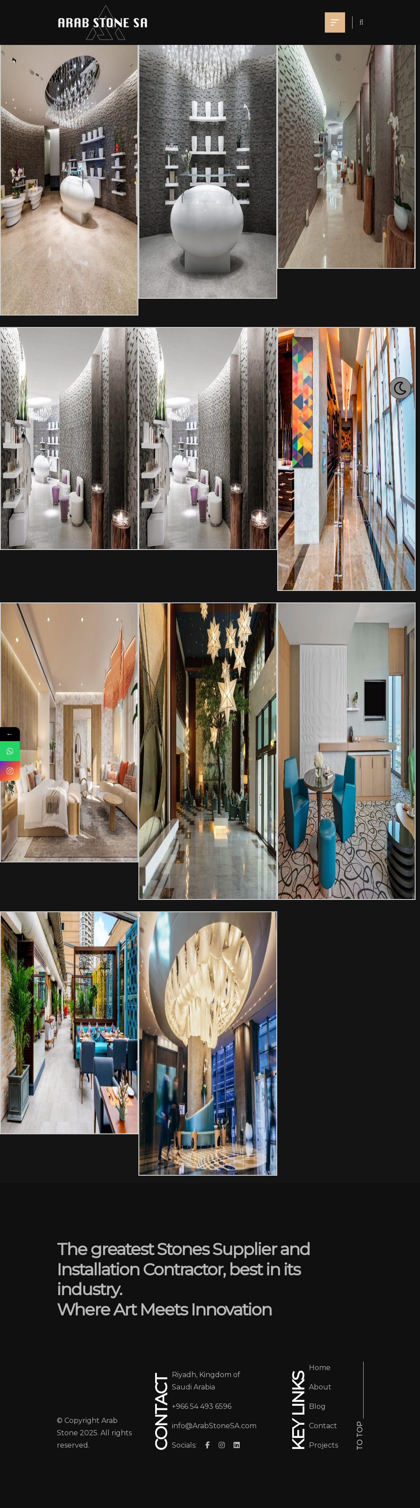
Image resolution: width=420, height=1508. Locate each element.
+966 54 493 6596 (201, 1406)
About (320, 1387)
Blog (317, 1406)
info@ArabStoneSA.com (214, 1426)
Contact (323, 1426)
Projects (323, 1445)
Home (320, 1367)
